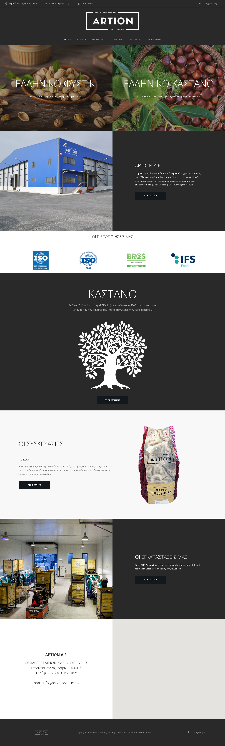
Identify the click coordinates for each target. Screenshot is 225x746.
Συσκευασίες (135, 39)
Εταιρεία (81, 39)
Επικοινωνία (154, 39)
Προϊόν (118, 39)
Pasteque (146, 732)
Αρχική (67, 39)
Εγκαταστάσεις (100, 39)
